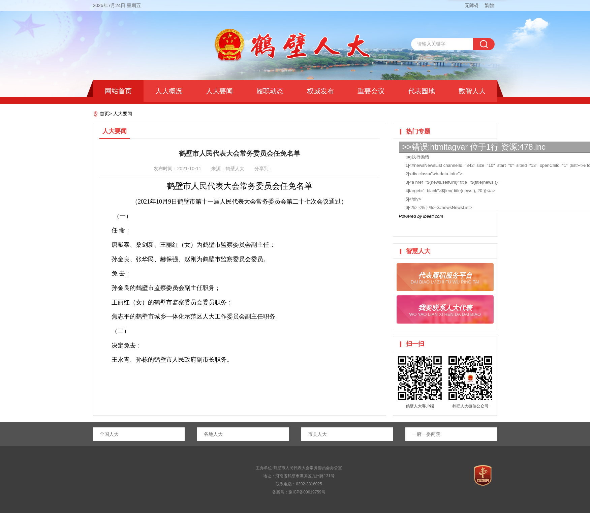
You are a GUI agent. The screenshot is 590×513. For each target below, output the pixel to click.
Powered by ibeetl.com (421, 216)
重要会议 (371, 91)
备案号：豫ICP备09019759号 (298, 492)
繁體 (489, 5)
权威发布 (320, 91)
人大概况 (168, 91)
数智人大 (472, 91)
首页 (104, 113)
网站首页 (118, 91)
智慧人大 (418, 251)
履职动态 (269, 91)
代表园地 (421, 91)
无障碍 (472, 5)
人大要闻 (219, 91)
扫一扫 (415, 343)
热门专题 (418, 131)
